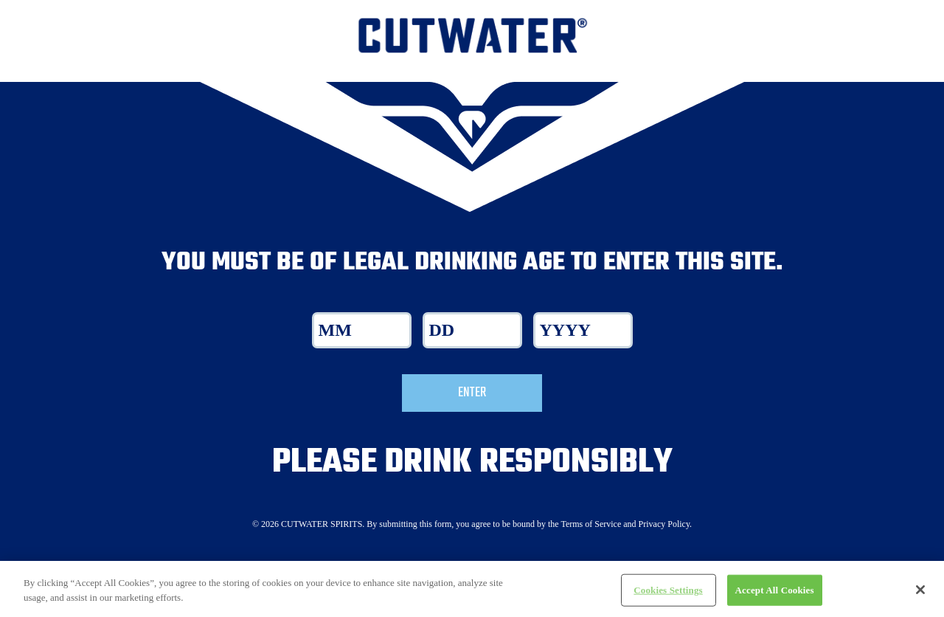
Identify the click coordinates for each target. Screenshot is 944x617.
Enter (472, 393)
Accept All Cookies (774, 596)
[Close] (920, 596)
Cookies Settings (668, 596)
